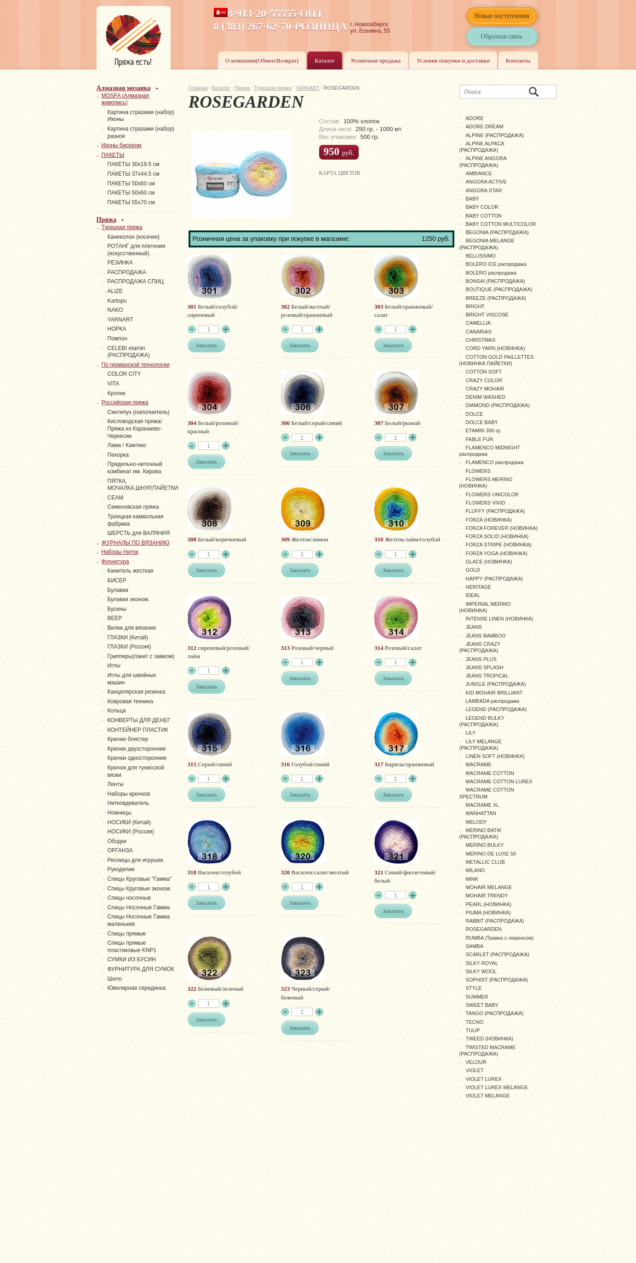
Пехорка (118, 455)
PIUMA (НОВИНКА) (488, 912)
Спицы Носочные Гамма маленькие (139, 920)
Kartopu (117, 301)
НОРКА (117, 329)
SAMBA (475, 946)
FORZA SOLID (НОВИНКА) (497, 536)
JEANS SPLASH (485, 667)
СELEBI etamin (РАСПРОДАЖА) (129, 352)
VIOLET (475, 1070)
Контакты (518, 60)
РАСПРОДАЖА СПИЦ (136, 281)
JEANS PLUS (481, 659)
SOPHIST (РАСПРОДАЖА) (497, 979)
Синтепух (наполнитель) (139, 412)
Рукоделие (121, 869)
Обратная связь (502, 36)
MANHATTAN (481, 813)
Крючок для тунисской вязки (136, 771)
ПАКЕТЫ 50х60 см (131, 183)
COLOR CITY (124, 374)
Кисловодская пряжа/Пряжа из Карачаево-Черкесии (135, 428)
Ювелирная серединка (137, 988)
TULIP (473, 1030)
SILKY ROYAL (482, 963)
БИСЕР (117, 580)
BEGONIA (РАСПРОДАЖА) (497, 232)
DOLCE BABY (482, 422)
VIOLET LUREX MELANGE (497, 1087)
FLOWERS (478, 471)
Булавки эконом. (129, 599)
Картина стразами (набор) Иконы (141, 116)
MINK (472, 879)
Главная (198, 88)
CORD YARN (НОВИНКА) (495, 348)
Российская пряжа (125, 402)
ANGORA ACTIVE (486, 181)
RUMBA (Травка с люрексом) (500, 938)
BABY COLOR (482, 207)
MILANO (475, 870)
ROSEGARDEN (484, 929)
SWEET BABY (482, 1005)
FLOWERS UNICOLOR (492, 494)
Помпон (117, 338)
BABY (472, 198)
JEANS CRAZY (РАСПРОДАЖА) (480, 647)
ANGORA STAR (484, 190)
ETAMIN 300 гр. (484, 430)
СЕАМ (116, 497)
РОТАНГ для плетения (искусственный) (137, 250)
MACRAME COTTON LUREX (499, 781)
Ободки (117, 841)
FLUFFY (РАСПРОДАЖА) (495, 511)
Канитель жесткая (131, 571)
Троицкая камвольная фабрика (136, 520)
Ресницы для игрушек (135, 860)
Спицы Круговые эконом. (140, 888)
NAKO (115, 310)
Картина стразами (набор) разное (141, 132)
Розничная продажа (376, 60)
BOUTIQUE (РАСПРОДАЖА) (499, 289)
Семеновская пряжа (133, 507)
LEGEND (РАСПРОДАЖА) (496, 709)
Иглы (114, 665)
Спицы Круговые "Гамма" (140, 879)
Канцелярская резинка (137, 692)
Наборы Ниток (120, 552)
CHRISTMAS (481, 340)
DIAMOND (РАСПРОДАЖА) (498, 405)
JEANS (474, 627)
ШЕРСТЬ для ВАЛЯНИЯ (139, 533)
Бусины (117, 609)
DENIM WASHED (485, 397)
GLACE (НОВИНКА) (489, 561)
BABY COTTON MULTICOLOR (501, 224)
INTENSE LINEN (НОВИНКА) (499, 618)
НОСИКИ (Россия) (131, 831)
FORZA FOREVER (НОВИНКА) (502, 528)
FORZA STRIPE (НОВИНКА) (499, 544)
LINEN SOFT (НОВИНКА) (495, 756)
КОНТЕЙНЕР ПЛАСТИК (138, 730)
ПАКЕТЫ (113, 155)
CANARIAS (479, 331)
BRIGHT (475, 306)
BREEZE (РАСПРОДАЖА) (496, 298)
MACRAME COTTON (490, 773)
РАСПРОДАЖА (127, 272)
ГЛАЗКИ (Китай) (128, 637)
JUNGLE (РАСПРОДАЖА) (496, 684)
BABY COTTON (484, 215)
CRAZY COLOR (484, 380)
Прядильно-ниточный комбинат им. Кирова (135, 468)
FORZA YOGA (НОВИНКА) (497, 553)
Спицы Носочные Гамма (139, 907)
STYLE (474, 988)
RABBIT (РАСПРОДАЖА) (495, 921)
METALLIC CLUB (485, 862)
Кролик (117, 393)
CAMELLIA (478, 323)
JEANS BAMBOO (486, 635)
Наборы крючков (129, 794)
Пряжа (242, 88)
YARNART (307, 88)
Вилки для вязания (132, 628)
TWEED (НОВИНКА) (490, 1038)
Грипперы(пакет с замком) (141, 656)
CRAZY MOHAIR (485, 388)
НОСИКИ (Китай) (129, 822)
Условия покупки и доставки (453, 60)
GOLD (473, 570)
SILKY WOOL (481, 971)
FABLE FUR (479, 439)
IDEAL (473, 595)
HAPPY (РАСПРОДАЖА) (494, 578)
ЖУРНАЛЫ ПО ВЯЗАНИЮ (136, 543)
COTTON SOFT (484, 371)
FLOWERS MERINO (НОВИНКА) (485, 482)
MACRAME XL (482, 805)
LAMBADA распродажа (493, 701)
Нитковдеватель (128, 803)
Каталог (325, 60)
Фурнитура (115, 561)
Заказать (206, 345)
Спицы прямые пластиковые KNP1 (132, 946)
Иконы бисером (122, 145)
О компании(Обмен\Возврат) (262, 60)
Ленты (116, 784)
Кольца (117, 710)
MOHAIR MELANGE (489, 887)
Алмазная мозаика (124, 88)
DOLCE (474, 414)
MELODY (476, 822)
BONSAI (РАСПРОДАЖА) (495, 281)
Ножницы (120, 812)
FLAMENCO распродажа (495, 462)
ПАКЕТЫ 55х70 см (131, 202)
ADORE (475, 118)
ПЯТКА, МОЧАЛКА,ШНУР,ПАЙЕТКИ (143, 485)
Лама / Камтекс (127, 445)
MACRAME (479, 764)
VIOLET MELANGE (488, 1095)
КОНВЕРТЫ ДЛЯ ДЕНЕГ (139, 720)
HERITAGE (478, 587)
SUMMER (477, 996)
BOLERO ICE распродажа (496, 264)
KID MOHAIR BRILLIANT (494, 692)
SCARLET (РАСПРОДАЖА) (497, 954)
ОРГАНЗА (120, 850)
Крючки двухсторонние (137, 749)
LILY (471, 732)
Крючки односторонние (137, 758)
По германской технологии (136, 365)
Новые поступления (502, 15)
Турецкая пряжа (273, 88)
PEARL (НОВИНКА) (488, 904)
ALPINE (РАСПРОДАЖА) (495, 135)
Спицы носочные (129, 898)
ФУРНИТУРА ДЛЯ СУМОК (141, 969)
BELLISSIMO (481, 255)
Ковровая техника (130, 701)
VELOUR (476, 1062)
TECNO (475, 1022)
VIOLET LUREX (484, 1079)
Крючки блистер (128, 739)
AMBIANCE (479, 173)
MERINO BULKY (485, 845)
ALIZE (115, 291)
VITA (114, 383)
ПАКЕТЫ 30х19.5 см (134, 164)
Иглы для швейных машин (132, 679)
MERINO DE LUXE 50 (491, 853)
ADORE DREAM (485, 126)
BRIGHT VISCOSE (487, 314)
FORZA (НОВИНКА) (489, 519)
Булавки (118, 590)
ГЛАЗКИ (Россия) (129, 646)
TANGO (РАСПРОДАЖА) (495, 1013)
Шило (115, 979)
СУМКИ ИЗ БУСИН (132, 959)
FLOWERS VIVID (485, 502)
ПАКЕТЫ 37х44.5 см (134, 174)
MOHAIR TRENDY (487, 895)
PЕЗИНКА (120, 262)
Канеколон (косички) (134, 237)
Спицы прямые (127, 933)
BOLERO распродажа (491, 273)
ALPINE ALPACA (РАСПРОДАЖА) (481, 147)
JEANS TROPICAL (487, 675)
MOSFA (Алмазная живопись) (125, 99)
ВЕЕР (115, 618)
